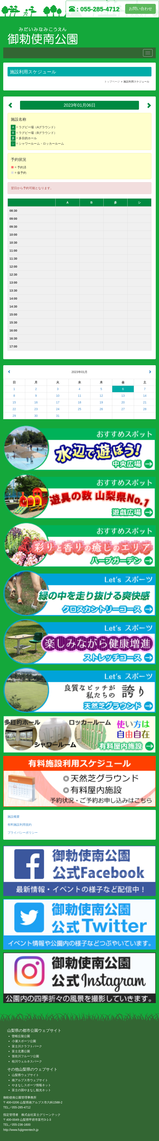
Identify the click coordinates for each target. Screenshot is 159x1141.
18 (79, 402)
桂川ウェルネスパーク (27, 1061)
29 (14, 415)
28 (145, 409)
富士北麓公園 (21, 1051)
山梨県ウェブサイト (25, 1075)
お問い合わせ (140, 8)
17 (57, 402)
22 (14, 409)
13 (123, 395)
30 (36, 415)
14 (145, 395)
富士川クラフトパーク (27, 1046)
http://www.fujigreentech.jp (20, 1130)
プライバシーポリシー (23, 832)
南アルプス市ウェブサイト (30, 1080)
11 (79, 395)
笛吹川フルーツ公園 (25, 1056)
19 (101, 402)
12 (101, 395)
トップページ (112, 81)
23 (36, 409)
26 (101, 409)
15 (14, 402)
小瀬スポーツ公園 (24, 1041)
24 (57, 409)
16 (36, 402)
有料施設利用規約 (20, 824)
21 (145, 402)
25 (79, 409)
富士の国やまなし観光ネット (31, 1090)
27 (123, 409)
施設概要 (14, 816)
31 (57, 415)
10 (57, 395)
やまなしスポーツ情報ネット (31, 1085)
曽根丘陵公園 (21, 1036)
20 (123, 402)
